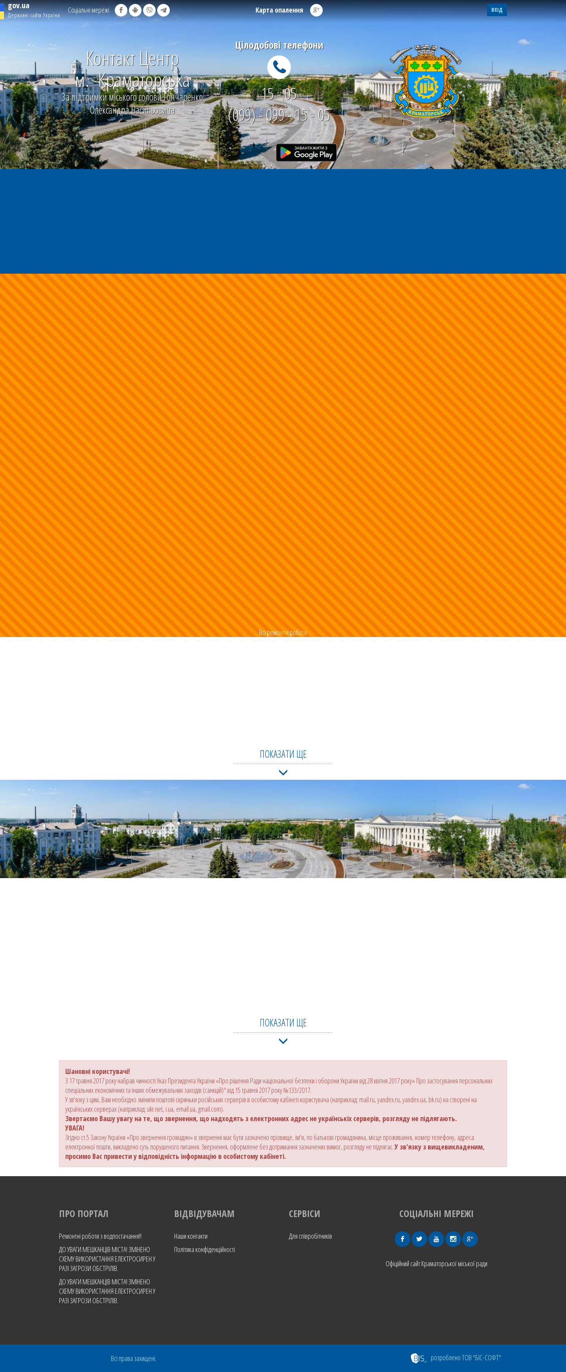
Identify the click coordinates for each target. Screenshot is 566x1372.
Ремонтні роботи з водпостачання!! (100, 1236)
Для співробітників (310, 1236)
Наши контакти (191, 1236)
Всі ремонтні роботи (283, 632)
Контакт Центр (132, 68)
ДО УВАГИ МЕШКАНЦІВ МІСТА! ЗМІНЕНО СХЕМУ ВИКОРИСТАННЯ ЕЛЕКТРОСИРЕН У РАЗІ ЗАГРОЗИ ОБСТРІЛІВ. (107, 1259)
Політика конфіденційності (204, 1249)
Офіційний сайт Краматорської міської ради (436, 1263)
